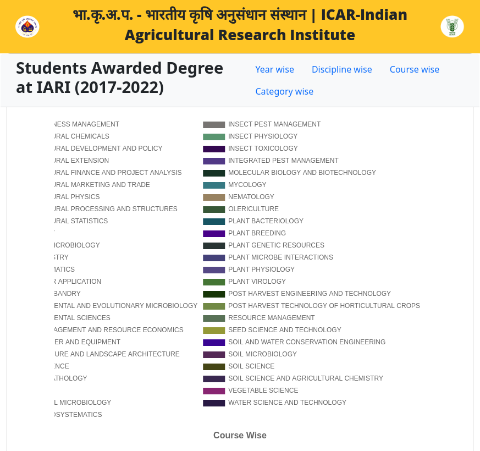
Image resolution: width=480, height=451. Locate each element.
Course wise (415, 69)
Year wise (275, 69)
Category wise (285, 91)
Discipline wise (342, 69)
